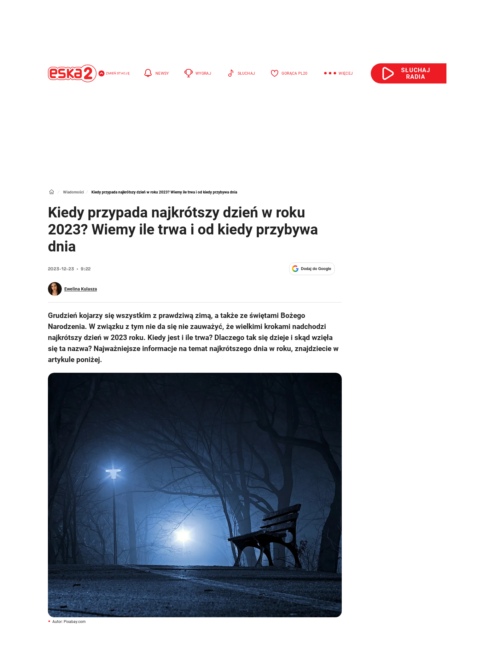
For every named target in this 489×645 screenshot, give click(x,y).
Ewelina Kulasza (80, 289)
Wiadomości (73, 192)
